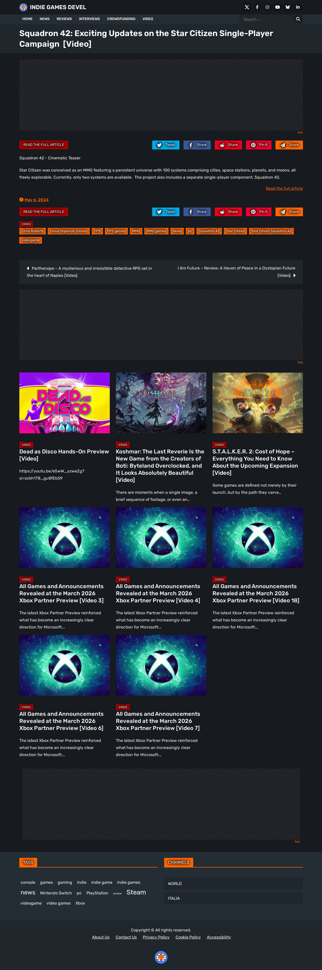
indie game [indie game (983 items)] (101, 882)
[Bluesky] (288, 7)
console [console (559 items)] (28, 882)
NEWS (45, 19)
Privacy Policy (156, 937)
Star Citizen (235, 231)
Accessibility (219, 937)
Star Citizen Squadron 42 (271, 231)
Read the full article (43, 145)
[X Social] (247, 7)
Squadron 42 (209, 231)
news (177, 231)
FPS (97, 231)
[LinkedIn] (298, 7)
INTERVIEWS (89, 19)
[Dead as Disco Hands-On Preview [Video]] (64, 402)
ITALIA (174, 898)
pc (190, 231)
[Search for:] (298, 19)
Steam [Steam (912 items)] (136, 892)
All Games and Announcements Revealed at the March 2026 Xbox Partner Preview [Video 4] (158, 593)
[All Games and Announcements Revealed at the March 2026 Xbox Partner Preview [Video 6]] (64, 665)
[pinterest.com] (258, 145)
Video (26, 224)
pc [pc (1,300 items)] (79, 893)
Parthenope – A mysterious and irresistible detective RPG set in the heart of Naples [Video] (89, 272)
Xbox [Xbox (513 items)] (80, 903)
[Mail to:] (289, 145)
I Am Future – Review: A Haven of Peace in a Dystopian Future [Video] (236, 272)
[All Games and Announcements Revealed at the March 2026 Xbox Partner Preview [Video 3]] (64, 537)
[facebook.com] (197, 145)
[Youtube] (277, 7)
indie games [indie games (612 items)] (128, 882)
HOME (27, 19)
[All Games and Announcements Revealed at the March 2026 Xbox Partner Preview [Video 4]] (161, 537)
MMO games (156, 231)
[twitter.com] (165, 145)
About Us (101, 937)
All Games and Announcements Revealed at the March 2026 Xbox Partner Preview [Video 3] (61, 593)
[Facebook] (257, 7)
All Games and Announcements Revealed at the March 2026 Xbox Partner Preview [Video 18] (255, 593)
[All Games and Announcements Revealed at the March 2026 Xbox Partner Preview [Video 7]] (161, 665)
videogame (31, 240)
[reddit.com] (228, 145)
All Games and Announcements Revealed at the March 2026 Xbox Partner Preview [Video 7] (158, 720)
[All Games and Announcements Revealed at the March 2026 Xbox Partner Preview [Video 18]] (257, 537)
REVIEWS (64, 19)
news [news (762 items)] (28, 892)
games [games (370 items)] (46, 882)
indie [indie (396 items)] (81, 882)
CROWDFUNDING (121, 19)
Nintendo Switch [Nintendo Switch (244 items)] (56, 893)
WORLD (175, 883)
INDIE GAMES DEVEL (58, 7)
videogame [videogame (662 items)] (31, 903)
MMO (136, 231)
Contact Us (126, 937)
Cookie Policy (188, 937)
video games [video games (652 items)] (59, 903)
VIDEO (148, 19)
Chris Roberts (32, 231)
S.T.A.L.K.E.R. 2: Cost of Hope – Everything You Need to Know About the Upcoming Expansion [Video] (255, 462)
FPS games (116, 231)
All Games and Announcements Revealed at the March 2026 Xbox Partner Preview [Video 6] (61, 720)
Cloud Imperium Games (68, 231)
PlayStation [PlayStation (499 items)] (97, 893)
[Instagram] (267, 7)
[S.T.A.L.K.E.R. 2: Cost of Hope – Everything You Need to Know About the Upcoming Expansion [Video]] (257, 402)
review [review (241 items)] (117, 893)
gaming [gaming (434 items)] (65, 882)
